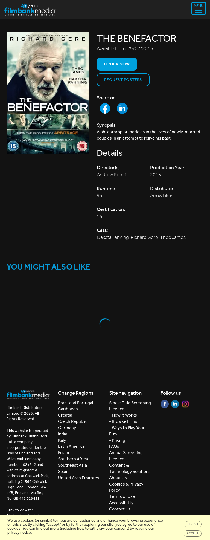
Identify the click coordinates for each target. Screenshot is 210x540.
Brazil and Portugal (75, 402)
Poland (64, 452)
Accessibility (121, 502)
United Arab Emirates (78, 477)
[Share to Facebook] (105, 108)
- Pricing (117, 440)
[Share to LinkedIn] (122, 108)
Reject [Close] (193, 524)
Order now (117, 64)
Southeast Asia (72, 465)
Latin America (71, 446)
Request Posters (123, 79)
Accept (193, 533)
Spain (63, 471)
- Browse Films (123, 421)
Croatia (65, 415)
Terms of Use (122, 496)
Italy (62, 440)
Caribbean (68, 408)
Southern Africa (73, 458)
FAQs (114, 446)
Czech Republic (73, 421)
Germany (67, 427)
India (62, 434)
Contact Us (120, 509)
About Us (118, 477)
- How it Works (123, 415)
